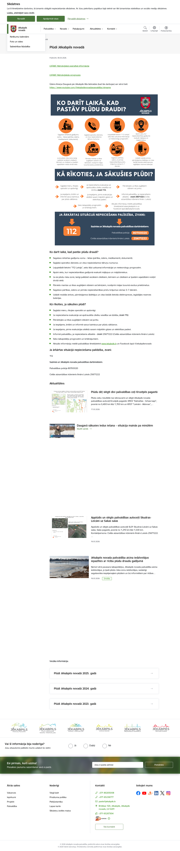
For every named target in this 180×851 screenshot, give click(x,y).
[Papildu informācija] (109, 818)
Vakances (11, 792)
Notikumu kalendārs (19, 67)
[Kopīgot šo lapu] (166, 53)
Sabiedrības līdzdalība (20, 76)
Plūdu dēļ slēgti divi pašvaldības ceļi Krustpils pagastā (124, 392)
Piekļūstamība (56, 801)
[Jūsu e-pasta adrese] (117, 765)
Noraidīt (21, 18)
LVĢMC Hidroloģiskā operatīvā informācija (69, 66)
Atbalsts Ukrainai (18, 57)
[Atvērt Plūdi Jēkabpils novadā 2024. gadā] (152, 688)
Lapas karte (55, 806)
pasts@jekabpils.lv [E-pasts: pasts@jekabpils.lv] (107, 801)
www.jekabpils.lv (109, 343)
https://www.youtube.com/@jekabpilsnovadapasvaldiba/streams (80, 87)
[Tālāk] (166, 728)
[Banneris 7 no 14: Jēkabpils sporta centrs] (132, 728)
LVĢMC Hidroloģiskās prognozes (65, 75)
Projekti (10, 801)
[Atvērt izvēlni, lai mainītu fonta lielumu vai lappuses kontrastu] (166, 29)
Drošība (107, 578)
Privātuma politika (58, 797)
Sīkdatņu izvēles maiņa (60, 810)
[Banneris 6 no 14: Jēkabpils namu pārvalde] (104, 728)
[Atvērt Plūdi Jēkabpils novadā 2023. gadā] (152, 704)
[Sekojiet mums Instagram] (168, 793)
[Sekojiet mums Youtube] (144, 793)
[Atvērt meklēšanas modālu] (145, 29)
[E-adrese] (100, 818)
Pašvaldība (12, 806)
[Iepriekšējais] (13, 728)
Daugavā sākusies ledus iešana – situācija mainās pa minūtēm (115, 425)
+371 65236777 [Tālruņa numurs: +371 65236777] (106, 797)
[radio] (72, 745)
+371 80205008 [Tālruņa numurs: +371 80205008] (106, 792)
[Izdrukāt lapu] (166, 46)
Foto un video (16, 71)
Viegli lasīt (54, 792)
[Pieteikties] (159, 765)
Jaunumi (14, 47)
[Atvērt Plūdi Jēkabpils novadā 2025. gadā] (152, 673)
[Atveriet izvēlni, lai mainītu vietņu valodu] (154, 29)
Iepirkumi (11, 797)
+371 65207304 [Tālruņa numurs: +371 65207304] (105, 813)
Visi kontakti (109, 826)
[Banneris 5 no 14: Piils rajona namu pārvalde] (76, 728)
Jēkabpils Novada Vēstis (21, 62)
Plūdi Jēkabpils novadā (20, 52)
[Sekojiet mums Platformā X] (162, 793)
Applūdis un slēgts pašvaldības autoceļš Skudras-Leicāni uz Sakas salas (121, 519)
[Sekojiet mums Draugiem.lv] (150, 793)
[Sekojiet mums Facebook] (138, 793)
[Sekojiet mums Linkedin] (156, 793)
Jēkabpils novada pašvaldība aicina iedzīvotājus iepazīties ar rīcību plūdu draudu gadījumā (120, 559)
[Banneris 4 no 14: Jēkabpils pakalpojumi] (47, 728)
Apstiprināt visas (50, 18)
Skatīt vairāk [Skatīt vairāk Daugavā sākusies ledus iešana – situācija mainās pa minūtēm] (82, 428)
